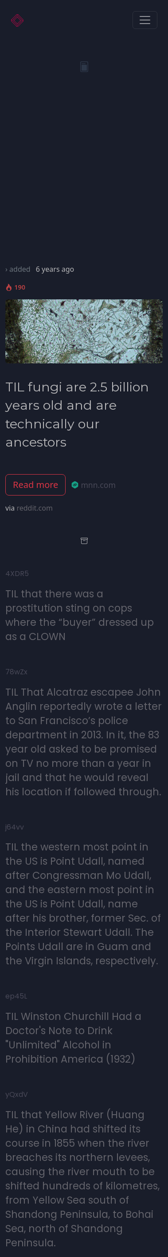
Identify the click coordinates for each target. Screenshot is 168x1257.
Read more (35, 485)
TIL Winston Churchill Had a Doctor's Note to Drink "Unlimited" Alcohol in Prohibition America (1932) (73, 1037)
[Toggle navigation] (145, 20)
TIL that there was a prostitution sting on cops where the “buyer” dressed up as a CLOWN (79, 615)
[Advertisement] (84, 175)
